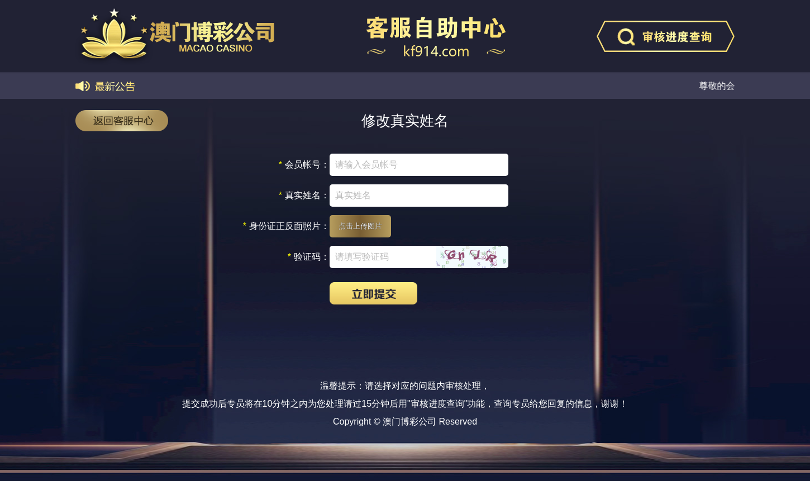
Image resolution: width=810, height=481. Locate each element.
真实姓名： (304, 195)
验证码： (309, 257)
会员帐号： (304, 164)
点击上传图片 (360, 226)
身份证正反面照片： (286, 226)
